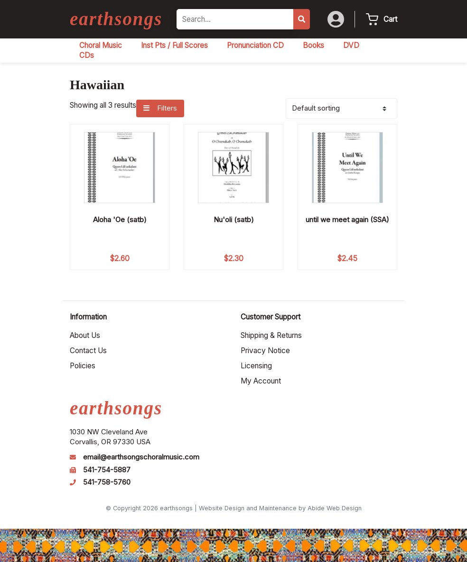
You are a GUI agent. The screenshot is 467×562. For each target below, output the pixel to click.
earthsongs (116, 19)
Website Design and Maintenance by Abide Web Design (280, 508)
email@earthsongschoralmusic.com (141, 457)
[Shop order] (341, 108)
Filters (160, 108)
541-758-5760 (107, 482)
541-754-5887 (107, 470)
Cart (390, 19)
